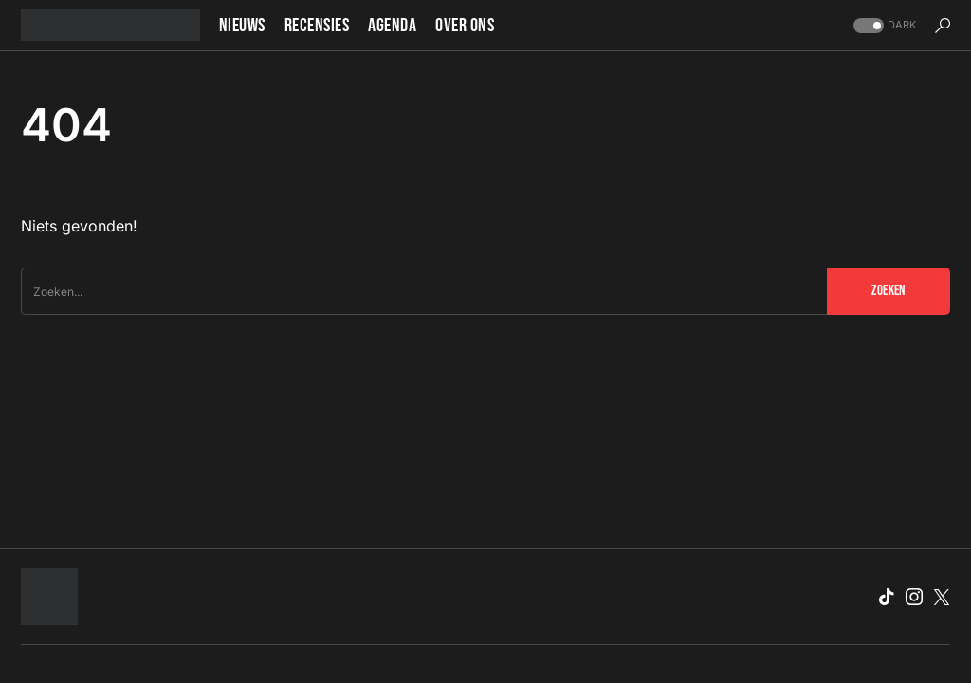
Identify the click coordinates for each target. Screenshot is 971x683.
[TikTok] (886, 596)
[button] (883, 25)
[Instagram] (914, 596)
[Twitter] (941, 596)
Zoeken (888, 291)
